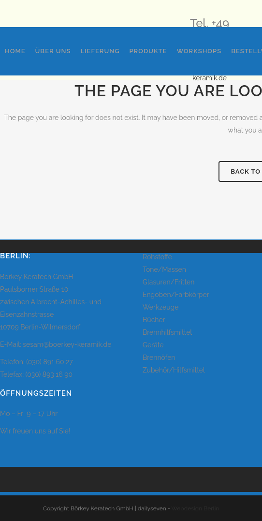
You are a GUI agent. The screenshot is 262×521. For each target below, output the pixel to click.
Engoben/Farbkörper (176, 294)
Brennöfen (159, 357)
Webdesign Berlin (195, 508)
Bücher (154, 320)
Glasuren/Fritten (168, 282)
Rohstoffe (157, 257)
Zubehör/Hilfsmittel (174, 370)
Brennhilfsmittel (167, 332)
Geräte (153, 345)
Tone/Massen (164, 269)
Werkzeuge (160, 307)
